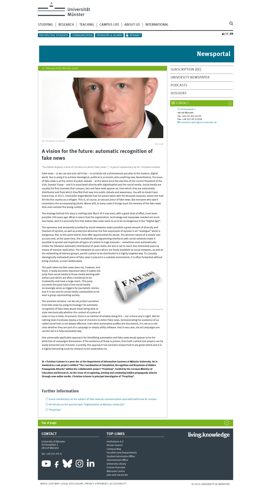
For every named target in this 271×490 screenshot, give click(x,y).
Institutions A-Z (115, 442)
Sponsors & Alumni (109, 35)
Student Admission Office (121, 456)
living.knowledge (209, 435)
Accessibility (118, 483)
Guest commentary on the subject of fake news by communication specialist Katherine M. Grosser (103, 399)
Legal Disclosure (72, 483)
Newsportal (213, 54)
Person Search (115, 445)
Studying (45, 25)
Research (66, 25)
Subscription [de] (186, 69)
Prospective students (53, 35)
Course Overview (116, 467)
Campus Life (109, 25)
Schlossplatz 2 (188, 109)
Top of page (49, 423)
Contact (182, 103)
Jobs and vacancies (117, 475)
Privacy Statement (96, 483)
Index (43, 483)
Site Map (54, 483)
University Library (116, 464)
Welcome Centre (116, 471)
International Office (117, 460)
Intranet (135, 35)
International (157, 25)
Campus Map (114, 449)
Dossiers (178, 93)
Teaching (86, 25)
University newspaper (190, 77)
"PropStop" (55, 410)
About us (132, 25)
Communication (82, 35)
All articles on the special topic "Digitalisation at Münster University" (87, 404)
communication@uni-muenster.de (199, 122)
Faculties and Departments (122, 453)
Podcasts (179, 85)
